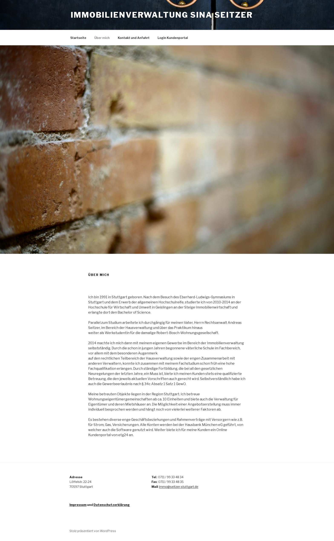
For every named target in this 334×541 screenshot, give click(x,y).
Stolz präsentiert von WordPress (92, 531)
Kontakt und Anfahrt (134, 38)
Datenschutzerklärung (112, 505)
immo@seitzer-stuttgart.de (178, 486)
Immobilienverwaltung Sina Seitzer (162, 15)
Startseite (78, 38)
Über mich (102, 38)
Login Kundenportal (173, 38)
